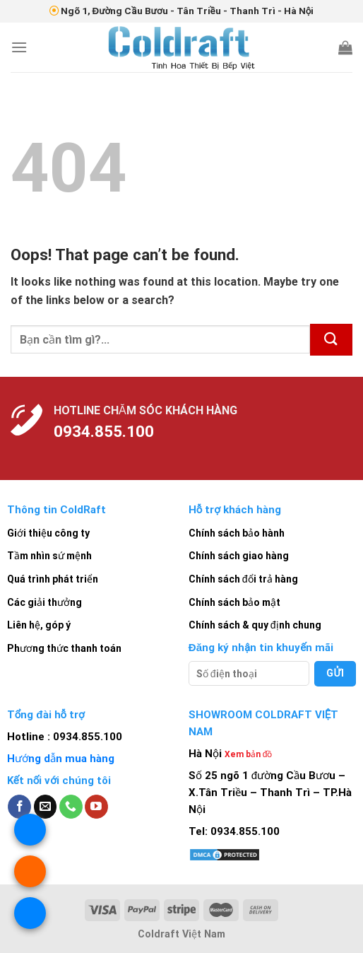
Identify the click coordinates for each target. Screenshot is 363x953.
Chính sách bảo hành (237, 533)
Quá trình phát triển (52, 579)
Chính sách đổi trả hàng (243, 579)
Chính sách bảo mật (234, 602)
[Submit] (331, 340)
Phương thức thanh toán (64, 648)
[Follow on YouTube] (96, 807)
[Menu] (19, 47)
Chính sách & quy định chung (255, 625)
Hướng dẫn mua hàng (60, 758)
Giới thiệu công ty (48, 533)
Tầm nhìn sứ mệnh (49, 555)
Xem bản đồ (249, 754)
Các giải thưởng (44, 602)
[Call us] (71, 807)
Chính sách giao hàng (239, 555)
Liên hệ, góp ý (39, 625)
